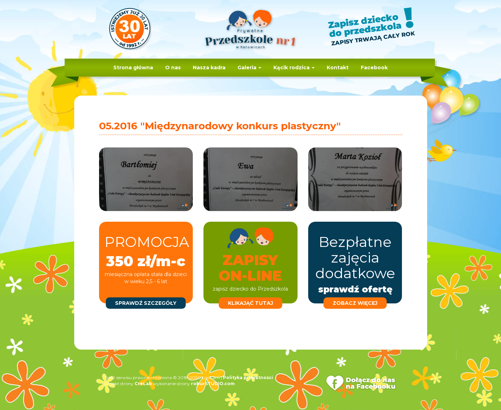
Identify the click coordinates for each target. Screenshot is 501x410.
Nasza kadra (209, 67)
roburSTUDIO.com (213, 383)
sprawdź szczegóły (145, 303)
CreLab (143, 383)
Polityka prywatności (248, 377)
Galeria (249, 67)
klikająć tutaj (250, 303)
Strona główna (133, 67)
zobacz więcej (355, 303)
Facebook (374, 67)
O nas (173, 67)
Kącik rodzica (294, 67)
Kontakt (338, 67)
